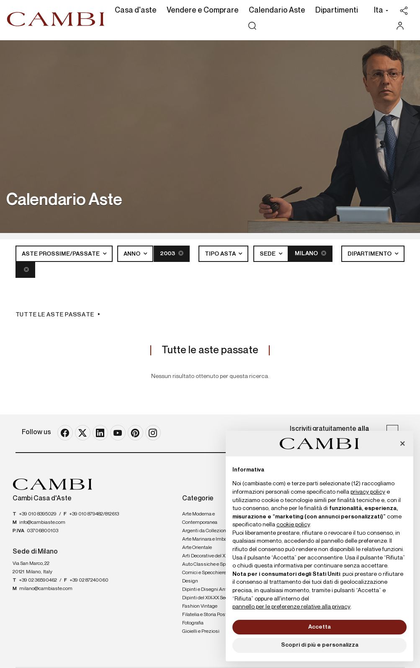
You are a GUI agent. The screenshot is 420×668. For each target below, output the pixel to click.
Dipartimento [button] (370, 254)
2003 (171, 253)
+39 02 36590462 (38, 580)
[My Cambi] (402, 25)
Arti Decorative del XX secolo (212, 556)
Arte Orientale (197, 547)
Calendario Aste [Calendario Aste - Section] (277, 10)
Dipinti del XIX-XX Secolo (208, 598)
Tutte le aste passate (54, 315)
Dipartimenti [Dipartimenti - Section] (336, 10)
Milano (310, 253)
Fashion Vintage (199, 606)
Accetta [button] (319, 627)
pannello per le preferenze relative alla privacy (291, 607)
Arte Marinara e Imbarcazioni (213, 539)
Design (190, 581)
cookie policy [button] (293, 525)
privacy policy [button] (367, 492)
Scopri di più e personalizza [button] (319, 645)
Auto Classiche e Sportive (210, 564)
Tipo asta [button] (221, 254)
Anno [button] (133, 254)
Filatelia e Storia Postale (207, 614)
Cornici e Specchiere (204, 572)
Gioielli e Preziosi (200, 631)
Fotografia (193, 623)
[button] (378, 11)
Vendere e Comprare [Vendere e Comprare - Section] (203, 10)
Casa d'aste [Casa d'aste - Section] (136, 10)
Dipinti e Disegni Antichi (208, 589)
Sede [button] (268, 254)
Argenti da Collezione (205, 530)
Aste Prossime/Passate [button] (61, 254)
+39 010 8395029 (38, 514)
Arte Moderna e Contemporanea (199, 518)
